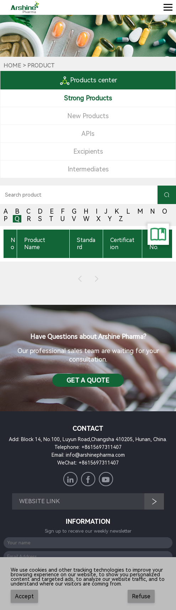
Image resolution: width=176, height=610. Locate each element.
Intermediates (88, 169)
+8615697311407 (101, 447)
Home (12, 65)
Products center (88, 80)
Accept (24, 596)
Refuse (141, 596)
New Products (88, 116)
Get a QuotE (88, 380)
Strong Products (88, 98)
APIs (88, 133)
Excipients (88, 151)
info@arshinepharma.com (95, 455)
